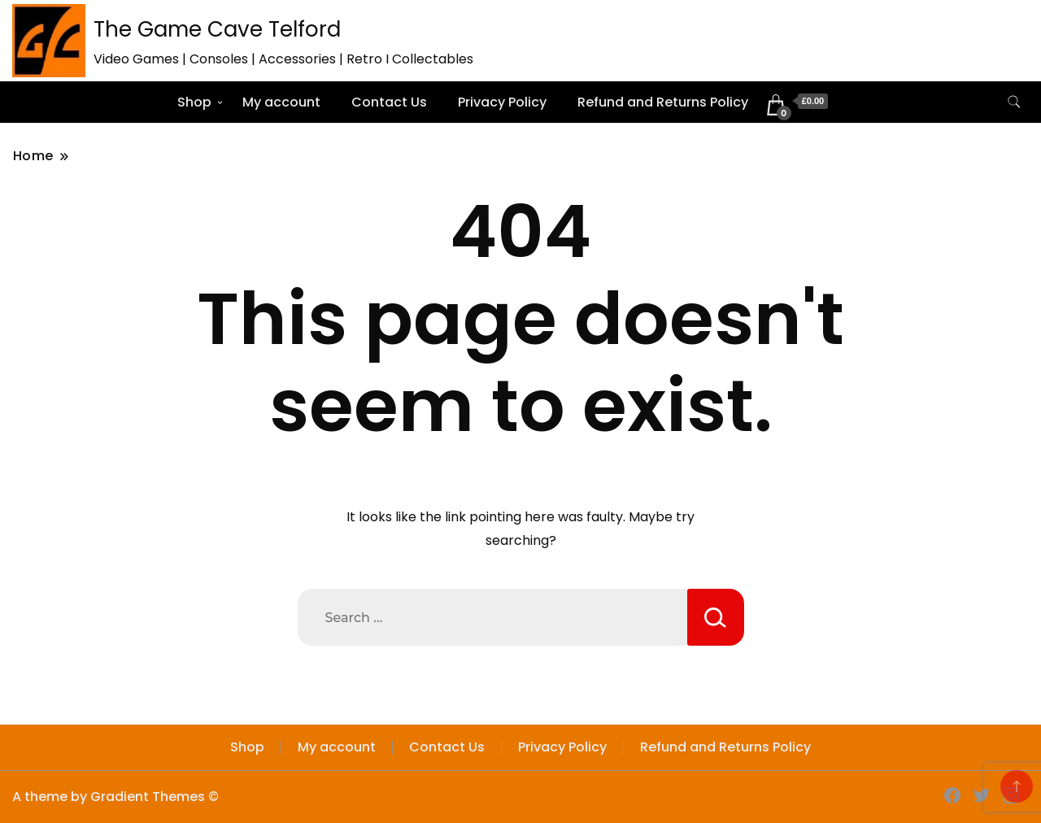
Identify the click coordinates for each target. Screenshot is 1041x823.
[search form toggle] (1014, 102)
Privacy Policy (502, 102)
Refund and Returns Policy (662, 102)
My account (281, 102)
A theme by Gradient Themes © (115, 796)
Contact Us (389, 102)
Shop (194, 102)
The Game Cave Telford (217, 29)
